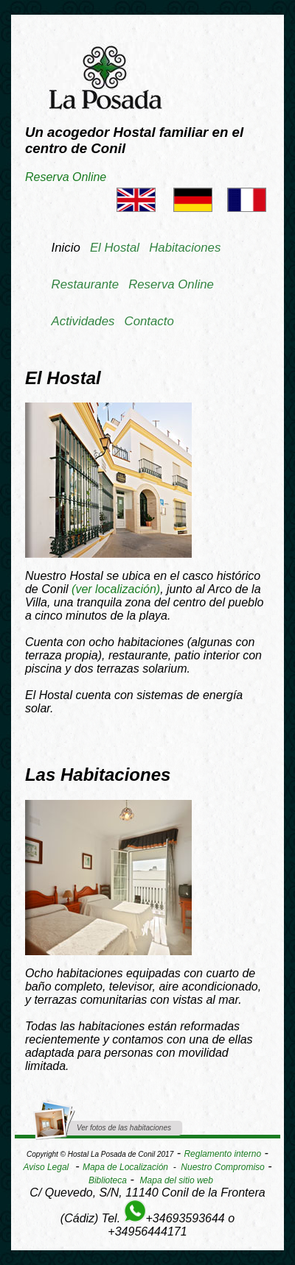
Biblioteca (107, 1180)
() (116, 589)
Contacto (149, 321)
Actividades (83, 321)
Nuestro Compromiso (222, 1167)
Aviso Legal (46, 1167)
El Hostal (114, 248)
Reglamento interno (222, 1154)
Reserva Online (65, 177)
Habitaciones (185, 248)
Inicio (66, 248)
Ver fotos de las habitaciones (124, 1128)
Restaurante (85, 284)
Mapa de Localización (125, 1167)
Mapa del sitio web (176, 1180)
